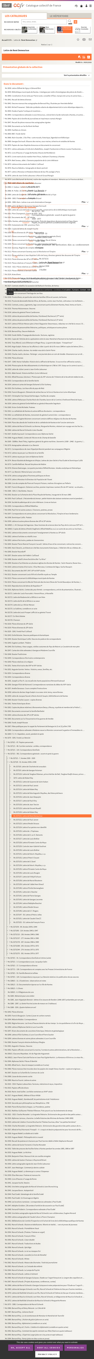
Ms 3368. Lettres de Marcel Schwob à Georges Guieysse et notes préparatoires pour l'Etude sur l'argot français (45, 1285)
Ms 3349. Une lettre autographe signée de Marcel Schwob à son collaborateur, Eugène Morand (40, 1213)
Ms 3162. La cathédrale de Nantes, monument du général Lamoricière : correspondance (38, 415)
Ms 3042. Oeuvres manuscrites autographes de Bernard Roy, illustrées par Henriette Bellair (39, 103)
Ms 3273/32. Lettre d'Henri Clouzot (26, 857)
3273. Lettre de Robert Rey (23, 778)
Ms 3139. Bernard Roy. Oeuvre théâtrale (20, 331)
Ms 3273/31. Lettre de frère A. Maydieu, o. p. (29, 854)
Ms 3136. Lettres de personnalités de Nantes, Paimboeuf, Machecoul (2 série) (34, 320)
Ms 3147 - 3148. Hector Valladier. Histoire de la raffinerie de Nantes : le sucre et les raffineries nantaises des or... (44, 361)
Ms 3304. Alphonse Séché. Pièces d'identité (21, 1061)
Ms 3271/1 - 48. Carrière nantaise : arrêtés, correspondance (30, 746)
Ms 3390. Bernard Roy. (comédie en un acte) (26, 1323)
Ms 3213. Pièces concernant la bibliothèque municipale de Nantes (29, 578)
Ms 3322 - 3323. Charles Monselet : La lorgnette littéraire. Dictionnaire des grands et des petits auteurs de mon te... (44, 1114)
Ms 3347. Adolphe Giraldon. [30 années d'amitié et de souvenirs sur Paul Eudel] (34, 1205)
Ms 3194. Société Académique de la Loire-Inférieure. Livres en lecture (30, 502)
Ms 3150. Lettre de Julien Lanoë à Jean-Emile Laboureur (26, 369)
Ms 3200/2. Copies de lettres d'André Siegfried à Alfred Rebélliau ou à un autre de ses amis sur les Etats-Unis (45, 529)
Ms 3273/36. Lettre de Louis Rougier (26, 873)
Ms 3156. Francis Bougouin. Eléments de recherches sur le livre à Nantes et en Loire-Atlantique (40, 392)
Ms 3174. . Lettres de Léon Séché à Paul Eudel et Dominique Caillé (44, 460)
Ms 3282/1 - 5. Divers (15, 988)
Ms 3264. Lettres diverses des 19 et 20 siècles (22, 715)
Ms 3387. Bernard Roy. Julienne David (19, 1312)
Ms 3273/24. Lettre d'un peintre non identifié (29, 827)
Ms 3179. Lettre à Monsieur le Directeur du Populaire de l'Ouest (28, 479)
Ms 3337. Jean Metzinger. (24, 1167)
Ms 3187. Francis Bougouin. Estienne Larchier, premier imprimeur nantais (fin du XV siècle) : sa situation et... (45, 487)
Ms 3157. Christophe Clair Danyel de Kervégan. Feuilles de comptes (30, 396)
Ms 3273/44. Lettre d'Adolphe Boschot (27, 903)
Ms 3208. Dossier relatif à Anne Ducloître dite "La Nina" (25, 559)
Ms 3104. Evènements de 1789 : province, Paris (22, 225)
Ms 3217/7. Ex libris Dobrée (15, 616)
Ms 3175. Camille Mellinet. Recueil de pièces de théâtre (25, 464)
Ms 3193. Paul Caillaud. (45, 498)
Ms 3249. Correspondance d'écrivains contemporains (25, 658)
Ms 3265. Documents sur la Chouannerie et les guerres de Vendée (29, 719)
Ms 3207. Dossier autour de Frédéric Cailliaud (22, 555)
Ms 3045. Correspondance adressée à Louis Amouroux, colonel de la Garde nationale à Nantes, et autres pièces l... (45, 115)
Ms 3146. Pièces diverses (14, 358)
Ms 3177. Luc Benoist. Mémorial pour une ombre (23, 472)
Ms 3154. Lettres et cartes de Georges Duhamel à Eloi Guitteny (28, 384)
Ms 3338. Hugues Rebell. (27, 1171)
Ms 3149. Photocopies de (45, 365)
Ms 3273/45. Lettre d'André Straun (26, 907)
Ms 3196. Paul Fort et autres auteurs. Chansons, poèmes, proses (29, 510)
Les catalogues (16, 16)
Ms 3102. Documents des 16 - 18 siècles (20, 217)
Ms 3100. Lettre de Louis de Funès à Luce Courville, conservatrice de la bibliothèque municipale (40, 210)
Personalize (75, 1347)
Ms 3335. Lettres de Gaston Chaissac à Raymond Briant (25, 1160)
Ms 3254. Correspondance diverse (17, 677)
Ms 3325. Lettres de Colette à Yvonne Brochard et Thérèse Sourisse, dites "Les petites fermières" (40, 1122)
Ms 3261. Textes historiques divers (17, 703)
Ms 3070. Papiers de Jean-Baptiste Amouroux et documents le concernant (32, 145)
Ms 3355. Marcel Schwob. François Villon (20, 1236)
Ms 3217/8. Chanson (12, 620)
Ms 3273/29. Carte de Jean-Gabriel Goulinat (29, 846)
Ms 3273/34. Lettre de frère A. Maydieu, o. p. (29, 865)
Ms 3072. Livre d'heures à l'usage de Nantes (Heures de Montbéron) (30, 153)
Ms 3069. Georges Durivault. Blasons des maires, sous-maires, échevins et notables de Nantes (40, 141)
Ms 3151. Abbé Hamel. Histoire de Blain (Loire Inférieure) (26, 373)
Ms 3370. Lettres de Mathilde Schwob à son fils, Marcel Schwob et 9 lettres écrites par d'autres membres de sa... (45, 1293)
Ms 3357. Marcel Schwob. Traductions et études (23, 1243)
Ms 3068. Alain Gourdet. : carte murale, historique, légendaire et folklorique (37, 137)
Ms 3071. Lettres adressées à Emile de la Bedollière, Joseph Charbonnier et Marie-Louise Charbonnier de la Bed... (44, 149)
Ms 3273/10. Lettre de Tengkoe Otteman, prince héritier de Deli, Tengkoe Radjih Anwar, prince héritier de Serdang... (49, 774)
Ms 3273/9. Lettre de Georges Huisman (27, 770)
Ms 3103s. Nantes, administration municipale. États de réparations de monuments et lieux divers (41, 221)
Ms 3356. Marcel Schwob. (19, 1240)
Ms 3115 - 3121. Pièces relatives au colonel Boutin (23, 267)
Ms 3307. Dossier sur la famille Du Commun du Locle (24, 1072)
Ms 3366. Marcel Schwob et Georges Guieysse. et (45, 1278)
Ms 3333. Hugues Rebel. (18, 1152)
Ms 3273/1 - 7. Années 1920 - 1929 (23, 758)
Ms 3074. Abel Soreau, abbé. (31, 160)
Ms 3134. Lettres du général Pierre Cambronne (22, 312)
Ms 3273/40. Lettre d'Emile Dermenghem (28, 888)
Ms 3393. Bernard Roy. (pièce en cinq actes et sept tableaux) (34, 1335)
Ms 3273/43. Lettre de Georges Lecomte (27, 899)
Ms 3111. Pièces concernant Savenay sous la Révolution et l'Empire (30, 251)
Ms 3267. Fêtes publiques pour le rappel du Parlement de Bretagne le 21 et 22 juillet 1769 (38, 726)
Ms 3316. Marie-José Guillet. (28, 1091)
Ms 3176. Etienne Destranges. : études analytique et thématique (43, 468)
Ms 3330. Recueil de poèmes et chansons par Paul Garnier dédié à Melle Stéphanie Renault (39, 1141)
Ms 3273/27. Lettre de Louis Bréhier (26, 839)
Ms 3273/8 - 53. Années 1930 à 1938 (23, 762)
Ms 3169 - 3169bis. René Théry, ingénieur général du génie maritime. (45, 441)
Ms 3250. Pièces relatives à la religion (19, 662)
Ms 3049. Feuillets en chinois (15, 130)
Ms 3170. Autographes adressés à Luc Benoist (22, 445)
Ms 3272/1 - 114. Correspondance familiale (24, 750)
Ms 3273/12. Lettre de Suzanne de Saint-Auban (30, 782)
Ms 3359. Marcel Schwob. (23, 1251)
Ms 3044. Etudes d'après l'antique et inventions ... (23, 111)
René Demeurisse (28, 40)
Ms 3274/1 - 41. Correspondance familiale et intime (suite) (29, 958)
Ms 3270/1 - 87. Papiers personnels (20, 742)
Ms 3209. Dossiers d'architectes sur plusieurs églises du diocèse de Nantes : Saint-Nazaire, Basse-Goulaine (44, 563)
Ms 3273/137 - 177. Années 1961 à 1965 (25, 938)
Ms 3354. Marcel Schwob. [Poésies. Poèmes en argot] (25, 1232)
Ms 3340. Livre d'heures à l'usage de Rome (20, 1179)
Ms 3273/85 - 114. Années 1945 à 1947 (24, 930)
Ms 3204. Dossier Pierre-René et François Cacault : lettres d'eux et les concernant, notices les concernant (44, 544)
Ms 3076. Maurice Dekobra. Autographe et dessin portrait (26, 168)
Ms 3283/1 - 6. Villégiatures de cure (21, 992)
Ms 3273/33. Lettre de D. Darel (24, 861)
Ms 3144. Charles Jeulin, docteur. (30, 350)
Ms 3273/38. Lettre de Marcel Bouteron (27, 880)
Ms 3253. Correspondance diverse (17, 673)
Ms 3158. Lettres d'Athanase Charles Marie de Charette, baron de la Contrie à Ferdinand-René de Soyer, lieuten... (45, 399)
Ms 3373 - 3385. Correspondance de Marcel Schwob (24, 1304)
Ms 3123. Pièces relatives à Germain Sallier (21, 270)
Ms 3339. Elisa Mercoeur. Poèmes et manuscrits (22, 1175)
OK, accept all (20, 1347)
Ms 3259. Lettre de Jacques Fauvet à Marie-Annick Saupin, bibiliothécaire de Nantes (36, 696)
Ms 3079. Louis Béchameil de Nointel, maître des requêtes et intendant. (45, 179)
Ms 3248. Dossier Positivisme (15, 654)
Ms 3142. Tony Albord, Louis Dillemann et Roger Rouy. (39, 342)
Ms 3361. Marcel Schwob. (17, 1259)
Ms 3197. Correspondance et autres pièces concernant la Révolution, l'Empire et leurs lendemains (41, 513)
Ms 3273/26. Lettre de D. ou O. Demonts (28, 835)
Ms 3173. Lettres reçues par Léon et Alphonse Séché (24, 456)
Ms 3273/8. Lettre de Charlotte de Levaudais (29, 766)
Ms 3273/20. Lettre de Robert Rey (25, 812)
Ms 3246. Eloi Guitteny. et (42, 646)
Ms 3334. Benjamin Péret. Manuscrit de (27, 1156)
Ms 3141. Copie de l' (45, 339)
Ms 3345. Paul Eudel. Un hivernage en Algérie (22, 1198)
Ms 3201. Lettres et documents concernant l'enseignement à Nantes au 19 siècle (35, 532)
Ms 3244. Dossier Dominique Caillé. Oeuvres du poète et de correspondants (33, 639)
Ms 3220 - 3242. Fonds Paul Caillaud (18, 631)
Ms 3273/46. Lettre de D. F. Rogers (25, 911)
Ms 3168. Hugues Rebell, (30, 437)
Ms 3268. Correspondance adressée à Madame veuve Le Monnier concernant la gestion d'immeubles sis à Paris (45, 730)
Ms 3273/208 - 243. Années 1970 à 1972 (25, 946)
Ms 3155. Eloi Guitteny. (24, 388)
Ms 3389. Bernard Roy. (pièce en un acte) (27, 1319)
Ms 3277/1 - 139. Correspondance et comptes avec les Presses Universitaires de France (40, 969)
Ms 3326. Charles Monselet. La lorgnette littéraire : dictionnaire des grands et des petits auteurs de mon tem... (44, 1126)
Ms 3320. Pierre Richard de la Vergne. (27, 1107)
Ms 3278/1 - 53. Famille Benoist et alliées (23, 973)
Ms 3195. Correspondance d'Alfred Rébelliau (21, 506)
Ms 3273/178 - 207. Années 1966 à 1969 (25, 942)
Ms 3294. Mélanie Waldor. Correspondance (21, 1019)
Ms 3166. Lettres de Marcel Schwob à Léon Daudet (23, 430)
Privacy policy (47, 1354)
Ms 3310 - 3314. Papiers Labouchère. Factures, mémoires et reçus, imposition (33, 1084)
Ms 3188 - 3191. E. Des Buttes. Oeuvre (19, 491)
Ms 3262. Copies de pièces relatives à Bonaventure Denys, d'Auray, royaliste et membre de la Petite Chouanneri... (44, 707)
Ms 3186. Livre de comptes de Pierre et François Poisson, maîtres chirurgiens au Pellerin (38, 483)
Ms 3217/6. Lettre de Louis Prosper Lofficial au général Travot (28, 612)
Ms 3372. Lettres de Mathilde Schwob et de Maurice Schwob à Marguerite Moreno (35, 1300)
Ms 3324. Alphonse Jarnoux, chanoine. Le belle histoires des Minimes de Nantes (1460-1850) (39, 1118)
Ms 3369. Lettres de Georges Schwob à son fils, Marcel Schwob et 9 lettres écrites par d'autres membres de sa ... (45, 1289)
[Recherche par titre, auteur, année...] (44, 21)
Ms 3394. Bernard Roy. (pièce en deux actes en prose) (27, 1338)
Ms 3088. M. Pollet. (19, 191)
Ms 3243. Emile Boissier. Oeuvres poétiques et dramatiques (27, 635)
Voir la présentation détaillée (75, 75)
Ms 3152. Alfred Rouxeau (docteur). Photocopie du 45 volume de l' (45, 377)
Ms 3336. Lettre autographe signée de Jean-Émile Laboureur (27, 1164)
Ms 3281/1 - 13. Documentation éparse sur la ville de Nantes (30, 984)
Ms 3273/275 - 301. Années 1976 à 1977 (25, 953)
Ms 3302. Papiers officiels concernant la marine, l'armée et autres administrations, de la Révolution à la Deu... (44, 1050)
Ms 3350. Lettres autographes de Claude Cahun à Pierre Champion (30, 1217)
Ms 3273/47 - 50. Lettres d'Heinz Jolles (27, 914)
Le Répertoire (59, 16)
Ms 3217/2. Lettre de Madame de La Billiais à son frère (25, 597)
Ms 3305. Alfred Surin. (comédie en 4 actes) (27, 1065)
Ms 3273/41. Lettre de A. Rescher (25, 892)
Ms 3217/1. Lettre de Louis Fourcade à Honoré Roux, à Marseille (29, 593)
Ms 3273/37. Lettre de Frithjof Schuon (27, 876)
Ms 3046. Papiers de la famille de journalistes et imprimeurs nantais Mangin (33, 118)
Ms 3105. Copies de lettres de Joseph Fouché (21, 229)
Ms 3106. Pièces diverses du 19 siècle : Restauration (24, 232)
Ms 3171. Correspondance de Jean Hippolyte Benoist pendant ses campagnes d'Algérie (37, 449)
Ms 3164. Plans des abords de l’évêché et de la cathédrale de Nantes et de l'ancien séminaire (39, 422)
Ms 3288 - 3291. (22, 1007)
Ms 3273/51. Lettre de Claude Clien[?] (27, 918)
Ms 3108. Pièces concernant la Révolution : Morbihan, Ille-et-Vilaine (30, 240)
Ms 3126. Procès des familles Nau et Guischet (22, 282)
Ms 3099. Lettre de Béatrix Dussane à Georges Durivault (25, 206)
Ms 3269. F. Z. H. (24, 734)
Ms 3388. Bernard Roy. (34, 1316)
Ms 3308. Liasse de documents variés (18, 1076)
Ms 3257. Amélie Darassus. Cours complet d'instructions (26, 688)
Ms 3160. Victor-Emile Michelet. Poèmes (20, 407)
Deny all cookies (48, 1347)
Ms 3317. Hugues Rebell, (23, 1095)
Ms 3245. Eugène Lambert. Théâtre (18, 643)
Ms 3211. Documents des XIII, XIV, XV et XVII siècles (25, 570)
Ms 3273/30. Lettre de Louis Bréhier (26, 850)
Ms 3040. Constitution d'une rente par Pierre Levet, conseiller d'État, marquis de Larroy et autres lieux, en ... (45, 96)
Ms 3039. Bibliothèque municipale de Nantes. (45, 92)
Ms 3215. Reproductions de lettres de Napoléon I (23, 585)
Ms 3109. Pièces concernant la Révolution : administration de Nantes (31, 244)
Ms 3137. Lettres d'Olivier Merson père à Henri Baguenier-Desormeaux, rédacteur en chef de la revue (45, 324)
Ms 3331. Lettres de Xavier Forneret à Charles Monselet (25, 1145)
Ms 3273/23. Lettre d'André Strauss (26, 823)
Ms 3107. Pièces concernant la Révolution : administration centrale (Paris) (33, 236)
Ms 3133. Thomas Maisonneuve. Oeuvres (20, 308)
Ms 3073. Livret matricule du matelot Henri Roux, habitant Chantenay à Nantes (35, 156)
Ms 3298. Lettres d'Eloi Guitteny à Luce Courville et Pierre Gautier (29, 1034)
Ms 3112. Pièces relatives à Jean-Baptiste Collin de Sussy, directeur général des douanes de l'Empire (42, 255)
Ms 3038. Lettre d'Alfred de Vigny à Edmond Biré (23, 88)
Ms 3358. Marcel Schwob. (18, 1247)
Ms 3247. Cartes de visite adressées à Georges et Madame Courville (30, 650)
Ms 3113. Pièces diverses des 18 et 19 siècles (22, 259)
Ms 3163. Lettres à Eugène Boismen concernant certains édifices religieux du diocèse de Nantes (40, 418)
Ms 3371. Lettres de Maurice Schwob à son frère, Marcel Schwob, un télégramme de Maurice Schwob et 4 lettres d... (45, 1297)
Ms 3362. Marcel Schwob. (31, 1262)
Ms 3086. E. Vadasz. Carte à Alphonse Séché (21, 187)
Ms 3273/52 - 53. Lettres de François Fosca (29, 922)
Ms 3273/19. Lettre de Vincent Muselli (27, 808)
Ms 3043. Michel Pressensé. (45, 107)
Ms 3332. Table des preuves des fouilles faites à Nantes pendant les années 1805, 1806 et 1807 (39, 1148)
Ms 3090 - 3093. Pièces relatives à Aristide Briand (23, 198)
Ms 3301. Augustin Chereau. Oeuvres (18, 1046)
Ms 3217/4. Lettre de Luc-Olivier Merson (19, 605)
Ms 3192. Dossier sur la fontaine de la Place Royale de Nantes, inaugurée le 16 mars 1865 (38, 494)
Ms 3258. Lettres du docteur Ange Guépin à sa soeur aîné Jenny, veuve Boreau (34, 692)
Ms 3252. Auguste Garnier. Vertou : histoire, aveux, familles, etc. (29, 669)
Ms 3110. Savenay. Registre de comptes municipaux (24, 248)
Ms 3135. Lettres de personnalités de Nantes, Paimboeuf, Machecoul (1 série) (34, 316)
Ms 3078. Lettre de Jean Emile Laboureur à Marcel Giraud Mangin (29, 175)
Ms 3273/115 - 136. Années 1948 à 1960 (25, 934)
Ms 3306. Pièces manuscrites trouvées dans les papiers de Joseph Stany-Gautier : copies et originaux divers (44, 1069)
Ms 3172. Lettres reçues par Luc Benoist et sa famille (24, 453)
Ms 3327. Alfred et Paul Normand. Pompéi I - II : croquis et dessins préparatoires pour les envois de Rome (44, 1129)
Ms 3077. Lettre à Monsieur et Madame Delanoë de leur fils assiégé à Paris (32, 172)
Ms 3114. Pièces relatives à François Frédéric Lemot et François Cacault (31, 263)
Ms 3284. (21, 996)
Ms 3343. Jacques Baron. (19, 1190)
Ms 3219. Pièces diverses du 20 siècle (19, 627)
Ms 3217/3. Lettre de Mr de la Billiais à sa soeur (22, 601)
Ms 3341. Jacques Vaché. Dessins (17, 1183)
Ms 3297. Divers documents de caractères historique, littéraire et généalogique (34, 1031)
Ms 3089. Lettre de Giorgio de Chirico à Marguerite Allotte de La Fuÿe (30, 194)
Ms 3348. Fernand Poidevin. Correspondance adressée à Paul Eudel (30, 1209)
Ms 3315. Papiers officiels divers (17, 1088)
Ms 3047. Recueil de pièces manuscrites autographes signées (27, 122)
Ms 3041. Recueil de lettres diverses (18, 99)
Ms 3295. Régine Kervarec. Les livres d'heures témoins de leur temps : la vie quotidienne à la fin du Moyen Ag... (45, 1023)
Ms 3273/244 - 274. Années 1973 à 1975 (25, 949)
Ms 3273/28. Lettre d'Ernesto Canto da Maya (29, 842)
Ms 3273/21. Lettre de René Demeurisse (27, 816)
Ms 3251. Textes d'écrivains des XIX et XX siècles (23, 665)
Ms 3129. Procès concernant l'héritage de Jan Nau (24, 293)
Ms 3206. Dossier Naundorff (15, 551)
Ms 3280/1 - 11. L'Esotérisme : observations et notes (27, 981)
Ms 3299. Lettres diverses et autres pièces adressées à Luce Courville (30, 1038)
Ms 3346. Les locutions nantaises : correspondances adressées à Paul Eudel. (33, 1202)
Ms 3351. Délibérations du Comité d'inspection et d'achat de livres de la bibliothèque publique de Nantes (44, 1221)
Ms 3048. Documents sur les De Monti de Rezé (22, 126)
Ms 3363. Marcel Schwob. (23, 1266)
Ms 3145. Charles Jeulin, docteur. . (45, 354)
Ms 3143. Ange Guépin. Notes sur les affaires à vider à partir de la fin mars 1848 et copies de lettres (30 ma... (45, 346)
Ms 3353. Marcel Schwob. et (22, 1228)
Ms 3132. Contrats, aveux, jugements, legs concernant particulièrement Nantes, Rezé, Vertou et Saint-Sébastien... (44, 305)
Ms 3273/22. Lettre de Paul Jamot (25, 820)
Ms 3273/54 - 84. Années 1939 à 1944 (24, 927)
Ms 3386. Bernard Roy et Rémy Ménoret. (25, 1308)
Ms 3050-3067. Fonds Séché (15, 134)
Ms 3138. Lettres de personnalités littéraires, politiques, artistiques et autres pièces (36, 327)
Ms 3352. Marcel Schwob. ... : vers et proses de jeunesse (41, 1224)
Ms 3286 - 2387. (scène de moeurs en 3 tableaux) (32, 1003)
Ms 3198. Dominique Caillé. (18, 517)
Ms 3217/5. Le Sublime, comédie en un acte (21, 608)
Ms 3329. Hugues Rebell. (24, 1137)
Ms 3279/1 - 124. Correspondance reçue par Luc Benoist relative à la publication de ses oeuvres (43, 977)
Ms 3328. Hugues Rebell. (21, 1133)
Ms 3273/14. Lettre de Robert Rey (25, 789)
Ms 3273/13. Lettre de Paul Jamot (25, 785)
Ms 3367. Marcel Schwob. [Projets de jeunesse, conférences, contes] (30, 1281)
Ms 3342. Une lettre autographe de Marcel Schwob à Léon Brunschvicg (31, 1186)
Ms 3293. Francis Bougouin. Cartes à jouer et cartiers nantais (28, 1015)
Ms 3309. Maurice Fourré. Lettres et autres (20, 1080)
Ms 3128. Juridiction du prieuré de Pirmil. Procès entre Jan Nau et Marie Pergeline (35, 289)
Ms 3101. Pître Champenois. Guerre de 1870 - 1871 (23, 213)
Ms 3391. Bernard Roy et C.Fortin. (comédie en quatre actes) (36, 1327)
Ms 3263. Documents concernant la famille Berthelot (24, 711)
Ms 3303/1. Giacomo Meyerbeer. (27, 1053)
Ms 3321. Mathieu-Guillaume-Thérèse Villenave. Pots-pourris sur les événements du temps (38, 1110)
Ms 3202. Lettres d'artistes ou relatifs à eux (21, 536)
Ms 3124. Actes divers (13, 274)
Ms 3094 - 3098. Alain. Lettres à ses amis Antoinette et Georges (28, 202)
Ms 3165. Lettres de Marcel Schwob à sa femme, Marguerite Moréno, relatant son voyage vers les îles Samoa (45, 426)
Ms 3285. (46, 1000)
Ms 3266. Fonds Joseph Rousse (16, 722)
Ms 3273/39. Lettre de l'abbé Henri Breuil (28, 884)
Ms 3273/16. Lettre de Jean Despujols (27, 797)
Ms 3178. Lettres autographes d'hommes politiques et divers (27, 475)
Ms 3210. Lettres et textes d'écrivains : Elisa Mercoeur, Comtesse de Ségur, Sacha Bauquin (38, 567)
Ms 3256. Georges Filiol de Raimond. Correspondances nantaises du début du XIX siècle (38, 684)
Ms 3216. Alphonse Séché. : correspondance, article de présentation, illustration (44, 589)
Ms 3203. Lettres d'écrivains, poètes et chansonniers (24, 540)
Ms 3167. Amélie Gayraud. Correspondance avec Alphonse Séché (29, 434)
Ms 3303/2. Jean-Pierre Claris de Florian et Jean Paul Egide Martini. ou (45, 1057)
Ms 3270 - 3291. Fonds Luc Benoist (17, 738)
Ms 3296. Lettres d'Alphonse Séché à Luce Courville (24, 1027)
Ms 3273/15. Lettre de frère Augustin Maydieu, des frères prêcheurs (38, 793)
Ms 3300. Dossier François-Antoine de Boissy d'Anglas (25, 1042)
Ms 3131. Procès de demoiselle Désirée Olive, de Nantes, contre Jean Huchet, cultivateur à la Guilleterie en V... (45, 301)
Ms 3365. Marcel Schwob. (21, 1274)
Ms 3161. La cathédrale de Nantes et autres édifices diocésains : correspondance (35, 411)
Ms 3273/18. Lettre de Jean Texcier (26, 804)
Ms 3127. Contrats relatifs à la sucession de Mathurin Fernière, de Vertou (32, 286)
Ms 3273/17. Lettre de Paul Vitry (25, 801)
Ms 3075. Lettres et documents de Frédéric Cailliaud (24, 164)
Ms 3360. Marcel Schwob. (25, 1255)
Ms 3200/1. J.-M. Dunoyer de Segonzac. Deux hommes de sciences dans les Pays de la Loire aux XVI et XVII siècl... (45, 525)
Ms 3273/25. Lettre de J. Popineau (26, 831)
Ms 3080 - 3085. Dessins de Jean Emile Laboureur (23, 183)
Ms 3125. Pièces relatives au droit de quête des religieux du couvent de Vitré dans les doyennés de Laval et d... (44, 278)
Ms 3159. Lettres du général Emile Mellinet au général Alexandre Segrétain (33, 403)
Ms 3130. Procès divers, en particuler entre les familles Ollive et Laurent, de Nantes (36, 297)
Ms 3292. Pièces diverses (14, 1012)
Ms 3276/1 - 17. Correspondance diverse (22, 965)
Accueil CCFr (7, 40)
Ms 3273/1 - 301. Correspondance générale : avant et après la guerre (33, 753)
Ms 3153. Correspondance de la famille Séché (22, 380)
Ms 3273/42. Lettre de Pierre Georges (27, 895)
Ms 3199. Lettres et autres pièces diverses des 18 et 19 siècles (28, 521)
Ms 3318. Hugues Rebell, (32, 1099)
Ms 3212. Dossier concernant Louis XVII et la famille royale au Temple (31, 574)
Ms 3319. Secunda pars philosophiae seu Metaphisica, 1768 (27, 1103)
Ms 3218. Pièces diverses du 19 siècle (19, 623)
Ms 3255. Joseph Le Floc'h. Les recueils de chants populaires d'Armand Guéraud (35, 681)
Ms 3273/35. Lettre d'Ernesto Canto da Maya (29, 869)
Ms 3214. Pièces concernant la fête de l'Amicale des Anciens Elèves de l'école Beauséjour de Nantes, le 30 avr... (44, 582)
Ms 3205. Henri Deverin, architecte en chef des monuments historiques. (44, 548)
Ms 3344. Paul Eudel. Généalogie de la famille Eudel (24, 1194)
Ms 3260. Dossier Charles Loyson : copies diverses (23, 700)
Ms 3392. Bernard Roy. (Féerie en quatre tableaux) (38, 1331)
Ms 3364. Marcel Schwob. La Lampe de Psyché (22, 1270)
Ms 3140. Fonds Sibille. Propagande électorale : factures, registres (29, 335)
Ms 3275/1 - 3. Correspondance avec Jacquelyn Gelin (27, 962)
